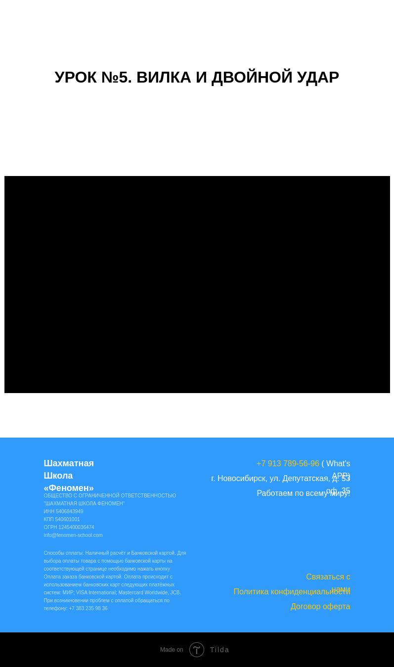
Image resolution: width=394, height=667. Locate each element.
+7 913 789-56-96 (288, 463)
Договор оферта (320, 606)
